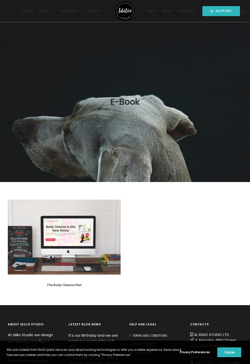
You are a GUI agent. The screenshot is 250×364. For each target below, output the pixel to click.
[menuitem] (27, 11)
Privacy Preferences (195, 352)
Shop (151, 11)
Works (95, 11)
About (46, 11)
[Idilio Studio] (125, 11)
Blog (167, 11)
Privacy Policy (144, 250)
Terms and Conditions (150, 242)
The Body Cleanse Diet (64, 191)
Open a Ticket (207, 280)
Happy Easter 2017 (85, 281)
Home (26, 11)
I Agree (229, 352)
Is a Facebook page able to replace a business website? (94, 267)
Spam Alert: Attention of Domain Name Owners (91, 295)
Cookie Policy (143, 259)
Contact (187, 11)
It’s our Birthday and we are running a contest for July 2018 (93, 247)
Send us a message (213, 274)
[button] (244, 11)
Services (70, 11)
